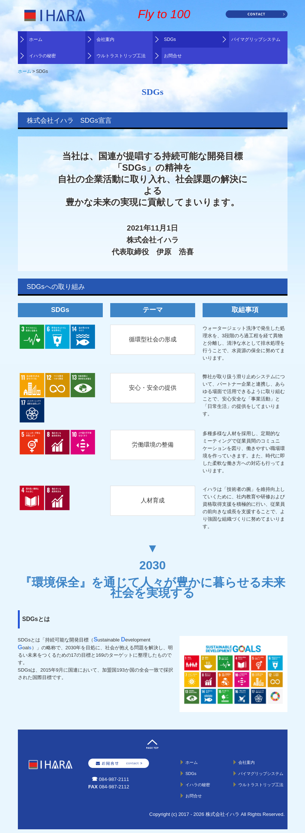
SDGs (170, 39)
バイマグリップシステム (255, 39)
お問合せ (173, 55)
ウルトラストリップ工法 (121, 55)
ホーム (35, 39)
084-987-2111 (114, 779)
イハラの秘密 (42, 55)
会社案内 (105, 39)
